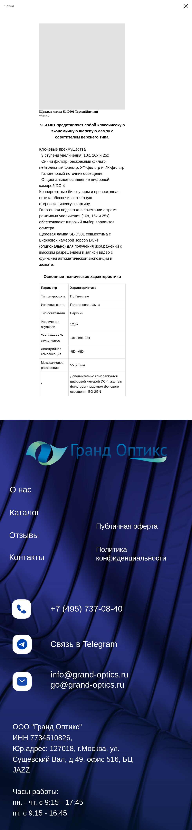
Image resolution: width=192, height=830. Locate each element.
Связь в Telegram (83, 644)
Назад (10, 5)
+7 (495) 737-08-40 (86, 608)
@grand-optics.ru (92, 684)
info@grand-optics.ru (89, 674)
